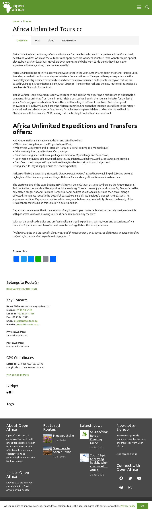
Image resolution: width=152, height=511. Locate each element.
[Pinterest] (121, 487)
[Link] (13, 7)
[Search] (147, 7)
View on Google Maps (17, 375)
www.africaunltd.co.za (28, 324)
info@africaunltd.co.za (26, 321)
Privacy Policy (127, 506)
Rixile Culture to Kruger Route (21, 289)
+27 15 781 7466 (25, 313)
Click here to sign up (127, 454)
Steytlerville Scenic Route (62, 450)
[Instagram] (130, 487)
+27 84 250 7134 (23, 310)
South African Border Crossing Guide (99, 437)
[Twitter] (130, 478)
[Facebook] (121, 478)
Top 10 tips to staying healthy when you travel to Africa (99, 463)
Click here (11, 482)
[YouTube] (139, 478)
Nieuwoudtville (63, 435)
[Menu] (139, 7)
